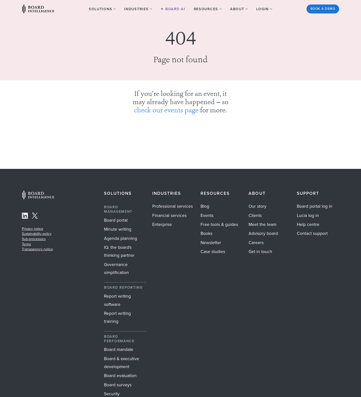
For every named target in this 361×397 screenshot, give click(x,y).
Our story (257, 206)
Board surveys (118, 385)
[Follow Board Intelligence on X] (35, 217)
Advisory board (263, 233)
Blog (205, 206)
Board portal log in (314, 206)
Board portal (116, 220)
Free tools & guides (219, 224)
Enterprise (162, 224)
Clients (255, 215)
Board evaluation (120, 375)
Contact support (312, 233)
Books (206, 233)
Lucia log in (308, 215)
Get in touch (260, 251)
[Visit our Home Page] (38, 9)
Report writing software (117, 300)
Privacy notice (32, 228)
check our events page (166, 111)
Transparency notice (37, 249)
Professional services (172, 206)
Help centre (308, 224)
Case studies (213, 251)
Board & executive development (121, 362)
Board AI (174, 9)
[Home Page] (38, 198)
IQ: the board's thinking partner (119, 251)
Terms (26, 244)
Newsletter (211, 242)
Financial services (169, 215)
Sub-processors (34, 238)
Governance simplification (116, 268)
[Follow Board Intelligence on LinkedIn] (25, 217)
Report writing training (117, 317)
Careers (256, 242)
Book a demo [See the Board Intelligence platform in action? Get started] (322, 8)
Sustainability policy (37, 233)
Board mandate (118, 349)
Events (207, 215)
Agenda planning (120, 238)
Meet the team (262, 224)
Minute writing (117, 229)
